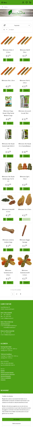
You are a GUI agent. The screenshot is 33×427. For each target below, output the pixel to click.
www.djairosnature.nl (5, 324)
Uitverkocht (26, 219)
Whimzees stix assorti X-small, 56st (25, 112)
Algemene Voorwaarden (6, 376)
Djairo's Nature (7, 412)
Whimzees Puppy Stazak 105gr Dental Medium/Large (8, 113)
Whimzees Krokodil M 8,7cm (8, 210)
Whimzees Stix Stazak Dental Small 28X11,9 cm (8, 146)
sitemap (21, 424)
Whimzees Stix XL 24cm (25, 81)
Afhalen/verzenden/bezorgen (7, 372)
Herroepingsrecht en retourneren (8, 374)
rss (24, 424)
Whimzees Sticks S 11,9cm (8, 51)
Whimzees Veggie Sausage (25, 241)
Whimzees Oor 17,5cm (24, 209)
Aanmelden (4, 405)
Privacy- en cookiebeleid (6, 378)
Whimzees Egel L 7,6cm (25, 177)
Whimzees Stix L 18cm (8, 80)
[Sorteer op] (16, 25)
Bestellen (10, 60)
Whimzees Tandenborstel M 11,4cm (24, 272)
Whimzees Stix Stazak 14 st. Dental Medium (25, 145)
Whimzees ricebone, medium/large (8, 241)
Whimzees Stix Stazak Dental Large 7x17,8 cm (8, 178)
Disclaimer (3, 380)
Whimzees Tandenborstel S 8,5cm (8, 272)
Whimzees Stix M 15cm (25, 51)
